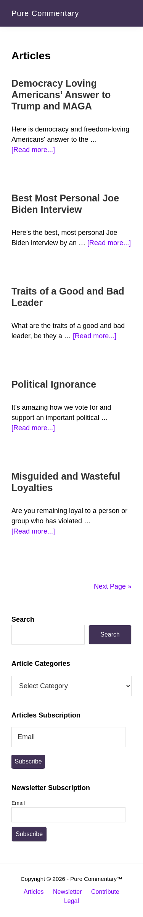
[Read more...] (33, 150)
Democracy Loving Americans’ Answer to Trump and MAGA (61, 94)
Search (22, 619)
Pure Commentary (45, 13)
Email (18, 803)
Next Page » (113, 586)
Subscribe (28, 761)
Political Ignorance (53, 384)
